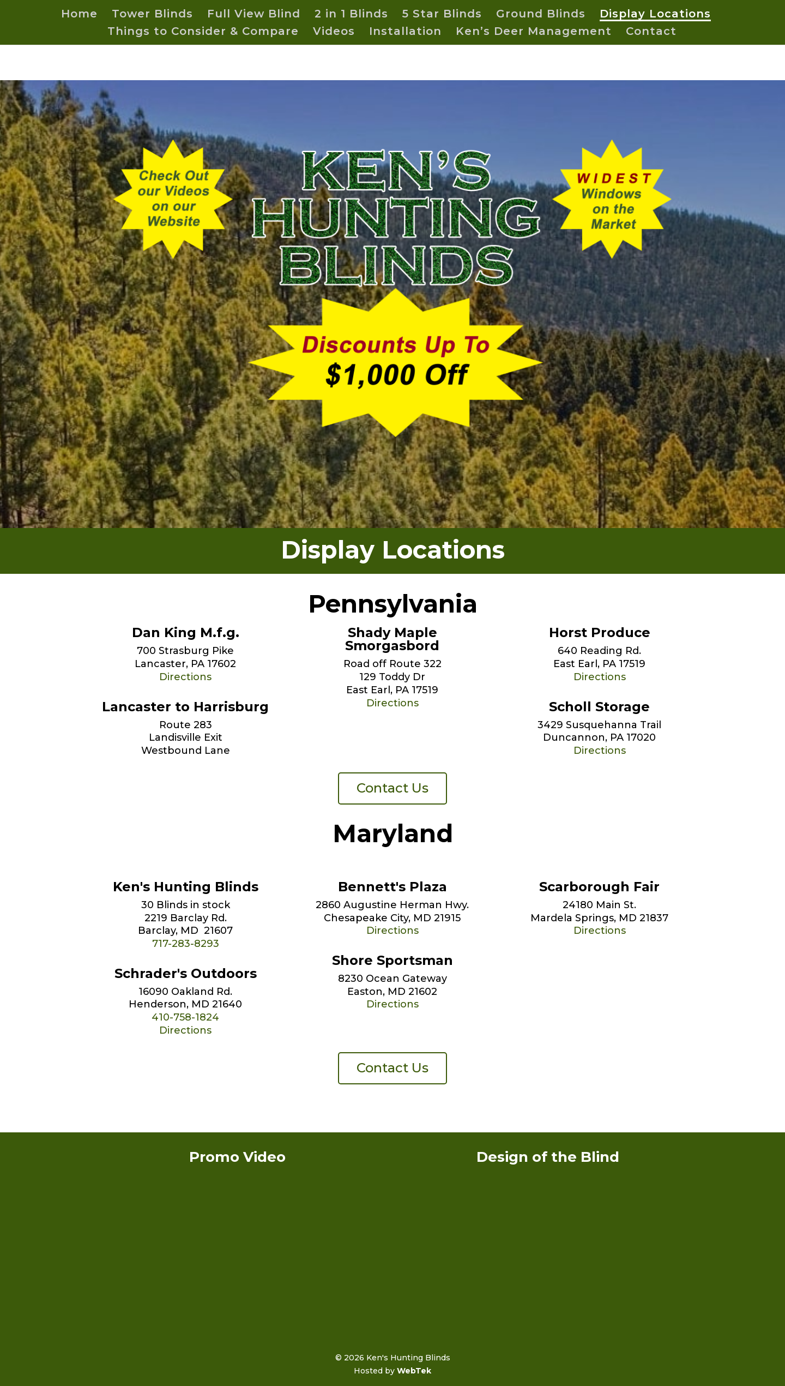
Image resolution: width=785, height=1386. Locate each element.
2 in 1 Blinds (351, 15)
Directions (185, 677)
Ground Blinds (540, 15)
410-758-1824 (185, 1017)
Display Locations (655, 15)
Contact (651, 32)
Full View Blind (253, 15)
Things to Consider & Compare (203, 32)
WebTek (414, 1371)
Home (79, 15)
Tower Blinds (152, 15)
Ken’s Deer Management (534, 32)
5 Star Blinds (442, 15)
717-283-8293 (185, 944)
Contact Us (392, 788)
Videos (334, 32)
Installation (405, 32)
